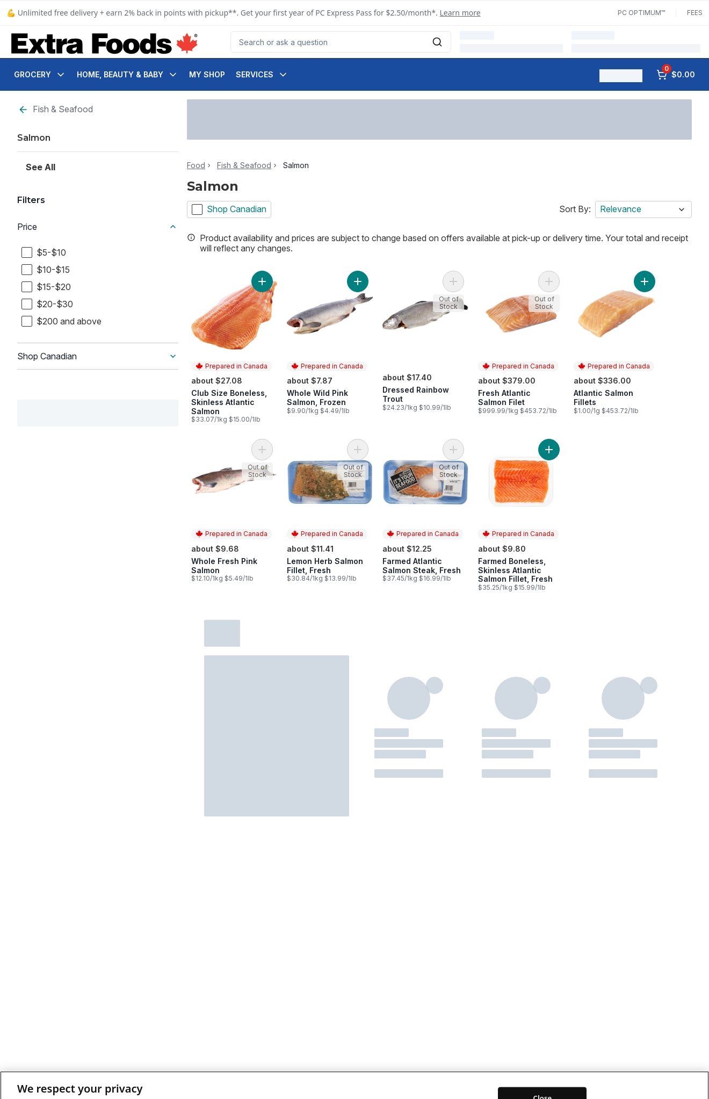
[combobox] (340, 42)
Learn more (460, 13)
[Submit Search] (437, 42)
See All (40, 167)
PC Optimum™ (641, 13)
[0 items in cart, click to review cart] (675, 75)
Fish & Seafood (55, 109)
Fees (695, 13)
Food (196, 165)
